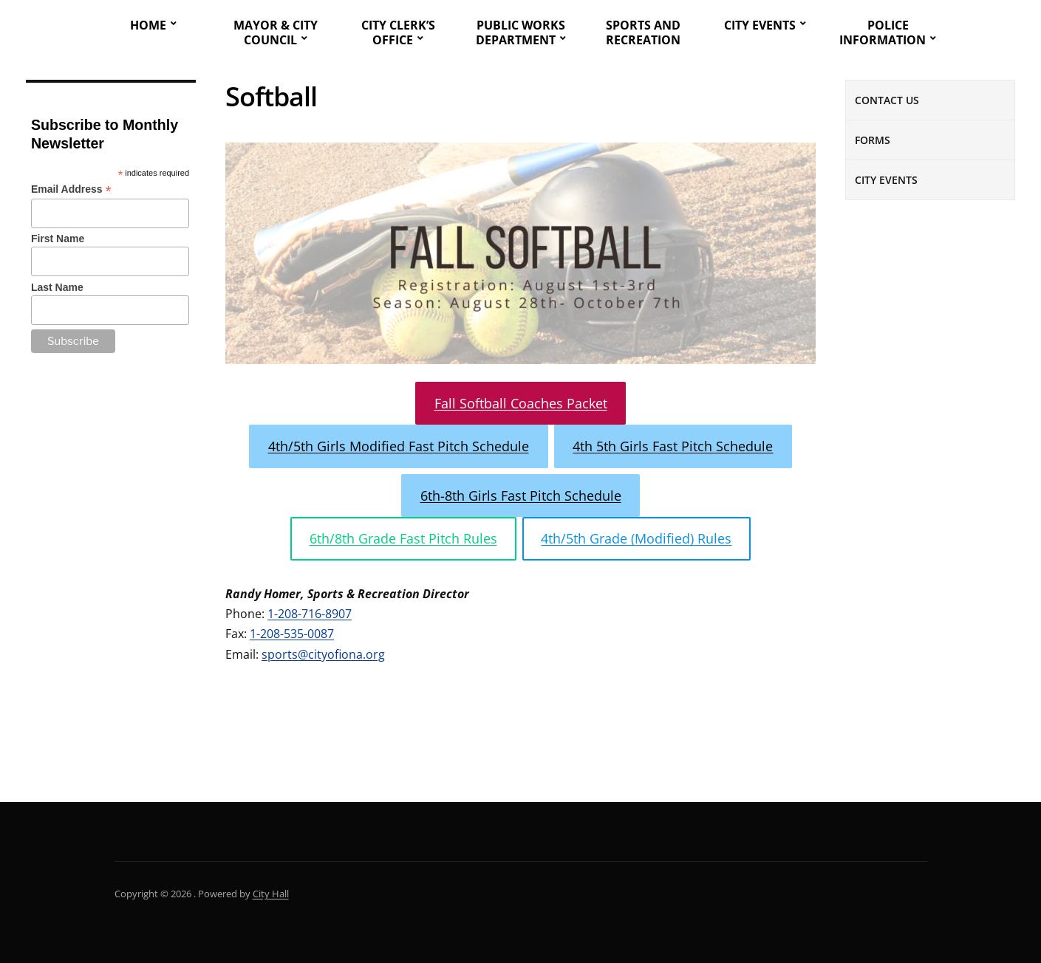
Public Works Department (520, 32)
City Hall (271, 893)
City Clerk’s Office (398, 32)
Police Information (882, 32)
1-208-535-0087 (292, 634)
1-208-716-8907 (309, 614)
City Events (760, 25)
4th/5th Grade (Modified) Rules (636, 538)
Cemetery (902, 757)
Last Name (57, 287)
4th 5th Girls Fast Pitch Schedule (673, 446)
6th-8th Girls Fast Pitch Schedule (520, 495)
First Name (57, 238)
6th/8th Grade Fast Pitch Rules (403, 538)
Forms (872, 140)
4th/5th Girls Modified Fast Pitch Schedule (398, 446)
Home (148, 25)
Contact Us (887, 100)
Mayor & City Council (275, 32)
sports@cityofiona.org (323, 654)
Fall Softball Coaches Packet (520, 403)
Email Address (71, 189)
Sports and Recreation (643, 32)
